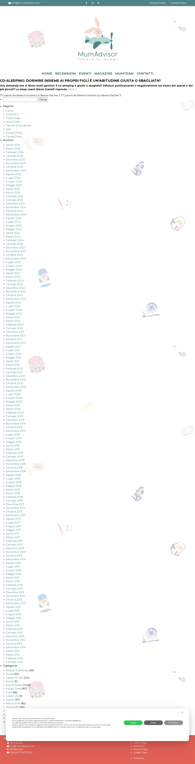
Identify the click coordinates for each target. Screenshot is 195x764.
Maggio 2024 (14, 229)
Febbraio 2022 (15, 324)
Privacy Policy (157, 3)
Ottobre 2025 (14, 166)
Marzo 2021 (13, 365)
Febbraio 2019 (14, 453)
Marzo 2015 (13, 625)
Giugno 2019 (13, 438)
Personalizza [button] (173, 723)
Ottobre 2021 (14, 339)
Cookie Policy (178, 3)
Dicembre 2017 (15, 504)
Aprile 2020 (13, 405)
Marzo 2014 (13, 654)
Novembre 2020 (16, 379)
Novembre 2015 (15, 596)
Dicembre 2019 (15, 420)
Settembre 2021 (16, 343)
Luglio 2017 (13, 522)
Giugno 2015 (13, 614)
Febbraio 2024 (15, 240)
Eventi (10, 681)
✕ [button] (182, 712)
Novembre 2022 (16, 291)
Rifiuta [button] (153, 723)
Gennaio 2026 (14, 155)
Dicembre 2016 (15, 548)
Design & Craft (14, 677)
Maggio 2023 (14, 269)
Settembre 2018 (16, 471)
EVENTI (85, 73)
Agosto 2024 (13, 218)
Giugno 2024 (14, 225)
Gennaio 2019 (14, 456)
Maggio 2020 (14, 401)
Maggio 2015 (13, 618)
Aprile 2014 (13, 651)
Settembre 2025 (16, 170)
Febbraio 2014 (14, 658)
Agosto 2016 (13, 563)
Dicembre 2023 (15, 247)
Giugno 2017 (13, 526)
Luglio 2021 (13, 350)
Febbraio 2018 (14, 497)
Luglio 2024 (13, 221)
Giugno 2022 (14, 310)
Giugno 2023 (14, 265)
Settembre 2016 (16, 559)
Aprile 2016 (12, 577)
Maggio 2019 (13, 442)
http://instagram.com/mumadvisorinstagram (92, 3)
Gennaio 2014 (14, 662)
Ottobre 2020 (14, 383)
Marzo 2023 (13, 276)
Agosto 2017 (13, 519)
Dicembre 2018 (15, 460)
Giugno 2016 (13, 570)
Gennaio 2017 (14, 544)
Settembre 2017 (16, 515)
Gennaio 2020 (14, 416)
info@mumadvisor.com (24, 3)
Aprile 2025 (13, 188)
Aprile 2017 (13, 533)
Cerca (9, 110)
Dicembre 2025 (15, 159)
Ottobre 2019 (14, 427)
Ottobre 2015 (14, 599)
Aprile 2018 (13, 489)
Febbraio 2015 (14, 629)
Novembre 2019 (15, 423)
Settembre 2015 (16, 603)
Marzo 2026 (13, 148)
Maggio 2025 (14, 185)
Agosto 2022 (13, 302)
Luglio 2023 (13, 262)
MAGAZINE (103, 73)
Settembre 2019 (16, 431)
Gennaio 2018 (14, 500)
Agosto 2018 (13, 475)
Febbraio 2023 (15, 280)
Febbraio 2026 (14, 152)
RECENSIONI (65, 73)
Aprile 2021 (13, 361)
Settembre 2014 (16, 647)
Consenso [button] (138, 758)
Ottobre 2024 (14, 210)
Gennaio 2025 (14, 199)
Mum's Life (12, 707)
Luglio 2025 (13, 177)
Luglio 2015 (13, 610)
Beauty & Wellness (17, 670)
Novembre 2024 (16, 207)
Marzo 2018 (13, 493)
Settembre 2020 (16, 387)
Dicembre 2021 (15, 332)
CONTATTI (145, 73)
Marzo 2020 (13, 409)
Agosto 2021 (13, 346)
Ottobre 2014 (14, 643)
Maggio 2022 (14, 313)
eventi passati (14, 685)
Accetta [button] (133, 723)
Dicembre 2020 (15, 376)
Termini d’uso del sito (19, 125)
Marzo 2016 (13, 581)
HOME (47, 73)
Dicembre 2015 (15, 592)
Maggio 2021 (13, 357)
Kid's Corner (13, 703)
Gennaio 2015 (14, 632)
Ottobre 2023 (14, 254)
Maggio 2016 (13, 574)
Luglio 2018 (13, 478)
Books (10, 674)
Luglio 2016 (13, 566)
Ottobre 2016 (14, 555)
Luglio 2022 (13, 306)
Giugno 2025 (14, 181)
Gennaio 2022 (14, 328)
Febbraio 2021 (14, 368)
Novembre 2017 (15, 508)
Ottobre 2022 (14, 295)
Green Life (12, 696)
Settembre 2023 (16, 258)
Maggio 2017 (13, 530)
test (8, 129)
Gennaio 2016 (14, 588)
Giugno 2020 (14, 398)
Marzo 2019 (13, 449)
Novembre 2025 (16, 163)
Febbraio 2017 (14, 541)
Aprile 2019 (13, 445)
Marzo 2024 (13, 236)
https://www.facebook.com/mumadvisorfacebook (86, 3)
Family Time (13, 688)
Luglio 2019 (13, 434)
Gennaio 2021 (14, 372)
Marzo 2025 (13, 192)
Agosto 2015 (13, 607)
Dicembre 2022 (15, 287)
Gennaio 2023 (14, 284)
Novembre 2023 (16, 251)
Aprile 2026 (13, 144)
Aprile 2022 (13, 317)
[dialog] (97, 724)
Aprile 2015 (12, 621)
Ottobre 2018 (14, 467)
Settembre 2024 (16, 214)
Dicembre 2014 (15, 636)
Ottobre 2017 (14, 511)
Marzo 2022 (13, 321)
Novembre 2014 (15, 640)
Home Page (13, 118)
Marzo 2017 (13, 537)
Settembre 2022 (16, 299)
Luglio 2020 (13, 394)
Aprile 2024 (13, 232)
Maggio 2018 (13, 486)
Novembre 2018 (16, 464)
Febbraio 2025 (14, 196)
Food (9, 692)
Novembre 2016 (15, 552)
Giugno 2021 (13, 354)
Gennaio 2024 (14, 243)
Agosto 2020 (14, 390)
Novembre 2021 (15, 335)
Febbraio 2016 (14, 585)
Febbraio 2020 (15, 412)
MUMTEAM (124, 73)
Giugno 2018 (14, 482)
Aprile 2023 (13, 273)
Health (10, 699)
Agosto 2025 (13, 174)
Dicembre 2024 (15, 203)
